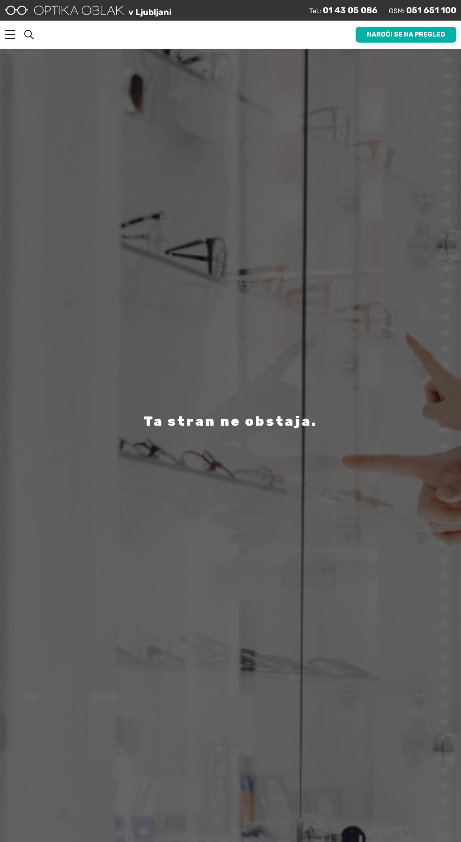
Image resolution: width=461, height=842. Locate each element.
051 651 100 (431, 10)
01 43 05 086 (350, 10)
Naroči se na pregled (406, 34)
